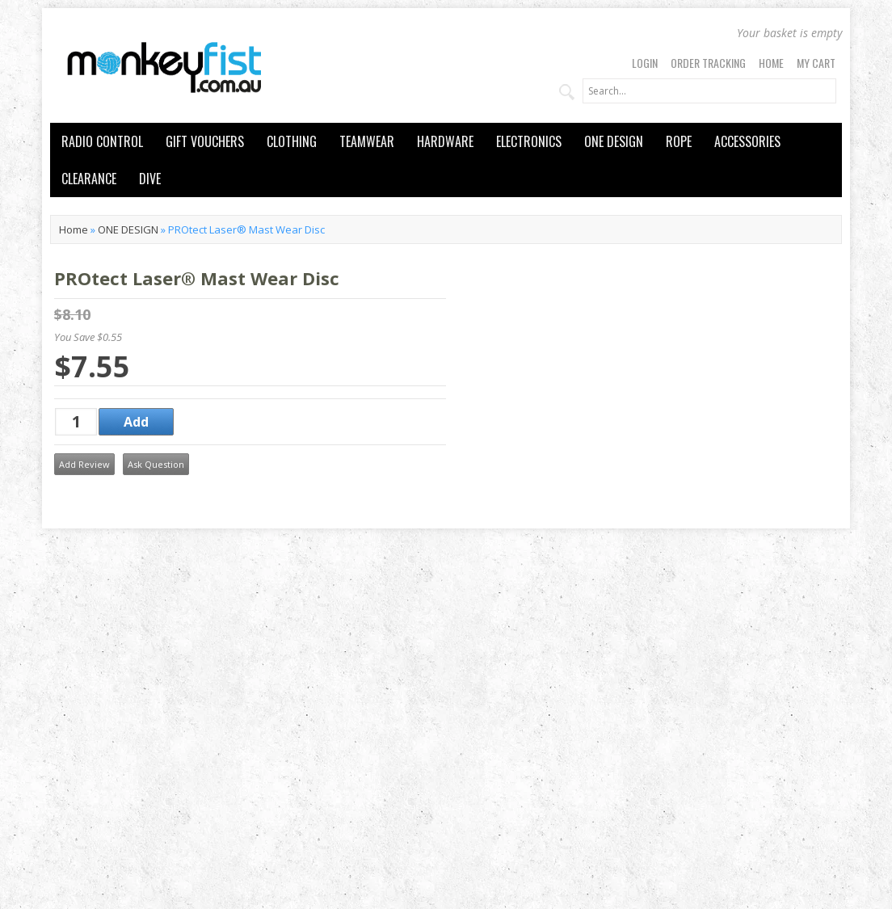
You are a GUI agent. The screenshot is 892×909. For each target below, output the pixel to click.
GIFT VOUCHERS (205, 141)
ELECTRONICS (529, 141)
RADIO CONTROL (102, 141)
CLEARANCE (88, 178)
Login (645, 62)
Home (771, 62)
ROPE (679, 141)
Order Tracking (708, 62)
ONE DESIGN (613, 141)
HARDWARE (445, 141)
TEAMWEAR (366, 141)
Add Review (84, 464)
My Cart (816, 62)
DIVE (150, 178)
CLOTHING (292, 141)
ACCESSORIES (747, 141)
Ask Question (156, 464)
